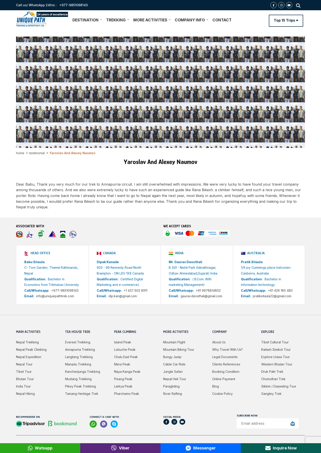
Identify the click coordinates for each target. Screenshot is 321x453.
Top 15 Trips (286, 20)
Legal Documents (225, 357)
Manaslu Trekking (78, 364)
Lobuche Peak (125, 349)
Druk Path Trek (272, 371)
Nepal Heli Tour (174, 379)
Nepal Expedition (28, 357)
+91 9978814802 (208, 290)
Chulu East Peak (126, 357)
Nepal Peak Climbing (31, 349)
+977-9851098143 (64, 290)
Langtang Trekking (79, 357)
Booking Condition (225, 371)
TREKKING (117, 20)
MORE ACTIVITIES (151, 20)
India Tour (23, 386)
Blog (215, 386)
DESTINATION (87, 20)
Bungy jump (172, 357)
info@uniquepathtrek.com (55, 296)
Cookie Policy (222, 394)
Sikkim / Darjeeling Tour (278, 386)
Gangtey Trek (271, 394)
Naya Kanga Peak (127, 371)
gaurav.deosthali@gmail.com (201, 296)
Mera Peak (122, 364)
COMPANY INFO (191, 20)
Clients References (226, 364)
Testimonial (37, 153)
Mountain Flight (174, 342)
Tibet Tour (24, 371)
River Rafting (172, 394)
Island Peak (122, 342)
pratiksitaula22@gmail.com (272, 296)
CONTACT (222, 20)
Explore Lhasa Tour (275, 357)
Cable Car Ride (174, 364)
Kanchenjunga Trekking (82, 371)
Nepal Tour (24, 364)
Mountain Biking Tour (178, 349)
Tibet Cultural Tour (275, 342)
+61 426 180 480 (280, 290)
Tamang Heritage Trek (81, 394)
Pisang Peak (123, 379)
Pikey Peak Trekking (80, 386)
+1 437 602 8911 (135, 290)
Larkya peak (123, 386)
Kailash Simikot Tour (276, 349)
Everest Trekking (77, 342)
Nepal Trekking (27, 342)
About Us (219, 342)
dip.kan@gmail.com (123, 296)
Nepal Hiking (25, 394)
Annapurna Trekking (80, 349)
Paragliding (171, 386)
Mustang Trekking (78, 379)
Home (20, 153)
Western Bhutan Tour (276, 364)
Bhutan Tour (25, 379)
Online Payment (223, 379)
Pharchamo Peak (126, 394)
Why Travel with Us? (227, 349)
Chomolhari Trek (273, 379)
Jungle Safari (173, 371)
